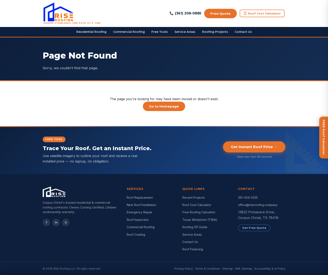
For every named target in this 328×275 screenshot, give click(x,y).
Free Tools (159, 31)
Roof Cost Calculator (262, 13)
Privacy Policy (183, 268)
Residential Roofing (91, 31)
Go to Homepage (164, 106)
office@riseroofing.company (257, 205)
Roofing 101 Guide (194, 227)
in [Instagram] (56, 222)
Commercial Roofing (129, 31)
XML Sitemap (243, 268)
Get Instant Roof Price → (254, 147)
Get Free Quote (254, 227)
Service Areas (184, 31)
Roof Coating (136, 234)
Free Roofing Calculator (198, 212)
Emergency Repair (139, 212)
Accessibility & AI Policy (269, 268)
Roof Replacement (140, 197)
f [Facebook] (46, 222)
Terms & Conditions (207, 268)
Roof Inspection (138, 219)
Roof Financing (192, 249)
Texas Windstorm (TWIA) (199, 219)
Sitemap (227, 268)
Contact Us (243, 31)
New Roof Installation (141, 205)
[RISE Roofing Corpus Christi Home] (72, 13)
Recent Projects (193, 197)
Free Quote (220, 13)
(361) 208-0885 (185, 13)
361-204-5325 (248, 197)
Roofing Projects (215, 31)
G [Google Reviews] (66, 222)
